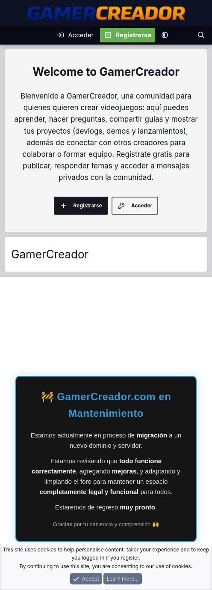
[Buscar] (201, 35)
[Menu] (12, 35)
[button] (164, 35)
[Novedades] (182, 35)
